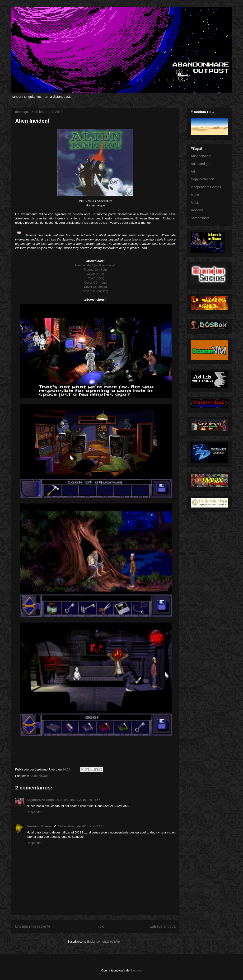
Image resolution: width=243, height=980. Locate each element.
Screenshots (200, 218)
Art (193, 171)
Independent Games (206, 187)
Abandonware (39, 776)
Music (195, 203)
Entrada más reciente (32, 926)
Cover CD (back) (95, 287)
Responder (34, 812)
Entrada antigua (163, 926)
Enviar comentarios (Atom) (105, 941)
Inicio (100, 926)
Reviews (197, 210)
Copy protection (202, 179)
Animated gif (200, 164)
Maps (195, 195)
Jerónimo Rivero (39, 826)
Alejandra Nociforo (40, 800)
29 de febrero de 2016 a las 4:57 (78, 800)
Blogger (136, 970)
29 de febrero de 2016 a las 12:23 (81, 826)
